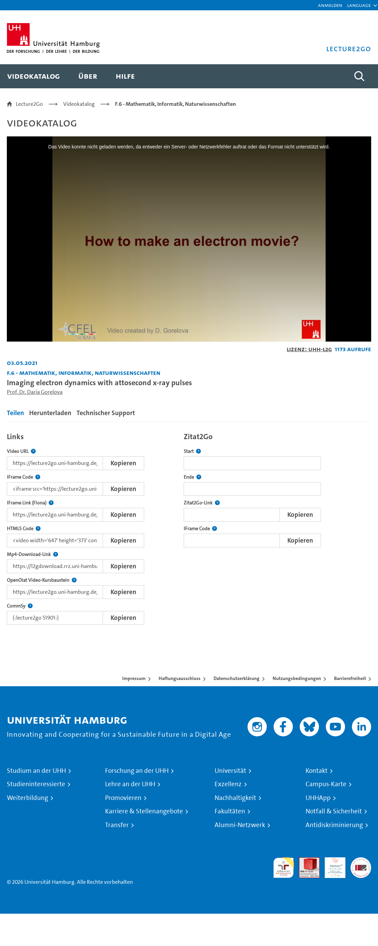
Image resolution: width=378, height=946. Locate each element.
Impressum (134, 678)
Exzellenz (228, 784)
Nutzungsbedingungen (297, 678)
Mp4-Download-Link (32, 554)
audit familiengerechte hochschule (283, 868)
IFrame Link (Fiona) (30, 503)
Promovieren (123, 797)
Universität (230, 770)
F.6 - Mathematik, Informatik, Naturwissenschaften (175, 104)
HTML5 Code (24, 528)
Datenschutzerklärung (237, 678)
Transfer (117, 825)
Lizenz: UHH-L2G (309, 349)
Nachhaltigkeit (235, 797)
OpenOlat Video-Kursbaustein (42, 580)
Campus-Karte (326, 784)
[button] (359, 5)
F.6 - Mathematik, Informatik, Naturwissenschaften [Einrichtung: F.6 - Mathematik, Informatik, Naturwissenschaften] (83, 372)
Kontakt (317, 770)
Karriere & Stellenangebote (144, 811)
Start (192, 451)
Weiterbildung (27, 797)
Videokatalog (79, 104)
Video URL (21, 451)
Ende (192, 477)
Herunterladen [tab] (50, 413)
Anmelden (330, 5)
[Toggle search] (359, 76)
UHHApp (318, 797)
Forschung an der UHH (137, 770)
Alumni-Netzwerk (240, 825)
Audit (305, 861)
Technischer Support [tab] (106, 413)
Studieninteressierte (36, 784)
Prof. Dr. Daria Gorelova (34, 392)
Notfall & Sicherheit (334, 811)
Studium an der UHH (36, 770)
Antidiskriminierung (334, 825)
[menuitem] (33, 76)
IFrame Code (23, 477)
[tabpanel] (189, 527)
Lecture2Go (29, 104)
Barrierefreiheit (350, 678)
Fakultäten (230, 811)
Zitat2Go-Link (202, 503)
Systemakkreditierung (361, 861)
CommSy (20, 606)
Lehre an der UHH (130, 784)
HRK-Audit (331, 865)
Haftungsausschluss (180, 678)
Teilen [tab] (15, 413)
